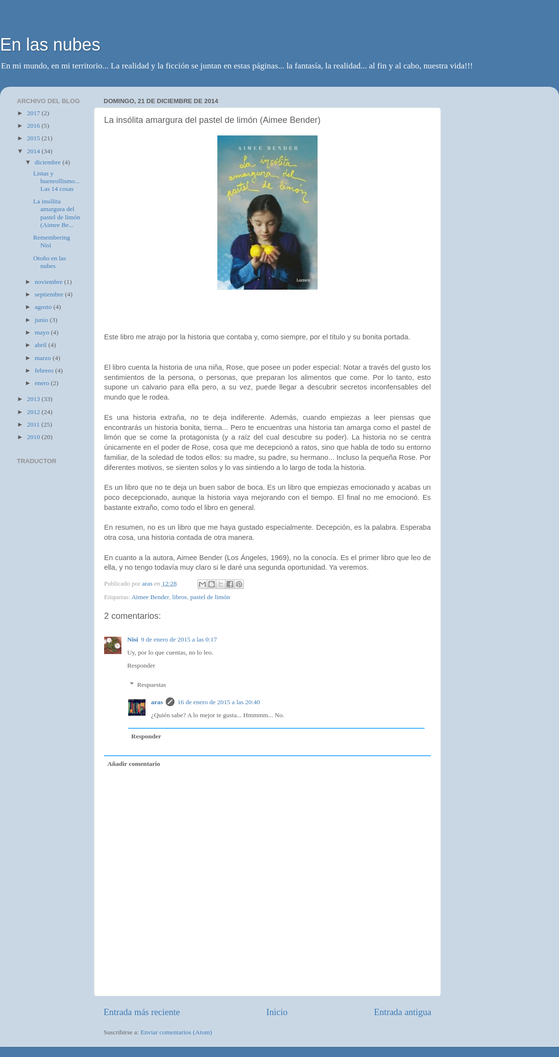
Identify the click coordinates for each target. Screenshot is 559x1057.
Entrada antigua (402, 1012)
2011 (34, 424)
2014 (34, 151)
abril (41, 344)
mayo (43, 332)
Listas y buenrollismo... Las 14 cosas (56, 181)
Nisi (132, 639)
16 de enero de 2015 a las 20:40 (218, 702)
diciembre (48, 162)
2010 (34, 437)
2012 (34, 411)
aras (157, 702)
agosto (44, 306)
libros (179, 597)
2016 (34, 125)
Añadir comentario (133, 763)
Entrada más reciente (142, 1012)
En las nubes (50, 44)
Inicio (277, 1012)
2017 (34, 113)
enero (43, 383)
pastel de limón (210, 597)
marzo (44, 357)
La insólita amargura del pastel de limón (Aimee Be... (56, 213)
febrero (45, 370)
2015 (34, 138)
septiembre (50, 294)
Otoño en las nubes (49, 261)
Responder (141, 665)
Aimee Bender (150, 597)
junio (42, 319)
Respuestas (151, 684)
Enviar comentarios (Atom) (176, 1032)
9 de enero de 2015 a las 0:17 (179, 639)
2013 (34, 398)
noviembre (49, 281)
